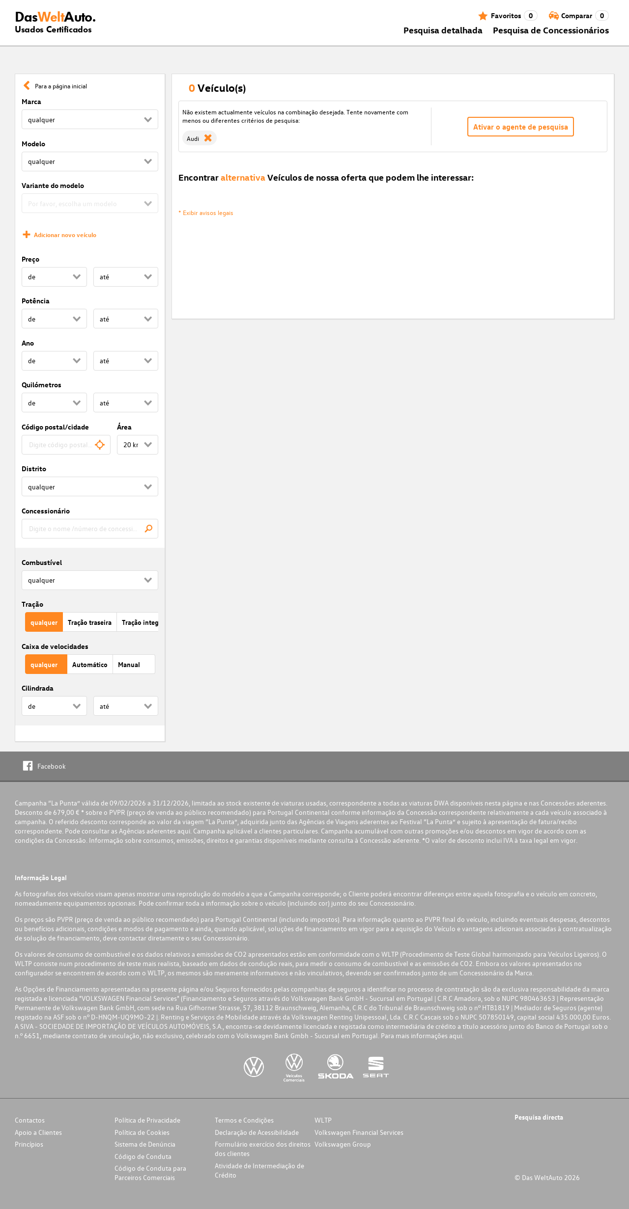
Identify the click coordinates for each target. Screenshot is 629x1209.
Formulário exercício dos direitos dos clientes (263, 1148)
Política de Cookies (142, 1132)
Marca (31, 101)
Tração (32, 604)
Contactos (30, 1120)
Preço (30, 259)
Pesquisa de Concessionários (551, 29)
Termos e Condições (244, 1120)
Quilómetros (41, 384)
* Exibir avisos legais (205, 212)
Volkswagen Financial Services (358, 1132)
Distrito (34, 468)
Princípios (29, 1144)
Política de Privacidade (147, 1120)
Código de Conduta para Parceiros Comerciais (150, 1172)
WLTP (323, 1120)
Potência (36, 300)
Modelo (33, 143)
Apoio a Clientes (38, 1132)
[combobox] (66, 445)
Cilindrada (38, 688)
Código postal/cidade (55, 426)
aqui (183, 830)
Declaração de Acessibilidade (257, 1132)
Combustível (42, 562)
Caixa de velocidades (55, 646)
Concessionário (46, 510)
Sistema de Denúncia (144, 1144)
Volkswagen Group (342, 1144)
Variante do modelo (53, 185)
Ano (28, 343)
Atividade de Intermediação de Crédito (259, 1170)
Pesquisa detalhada (443, 29)
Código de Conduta (143, 1156)
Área (124, 426)
